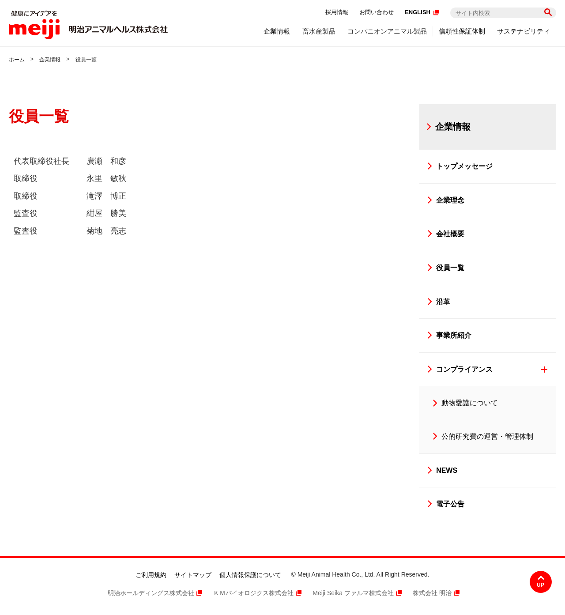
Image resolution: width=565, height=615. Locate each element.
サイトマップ (192, 574)
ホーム (17, 60)
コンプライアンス (464, 369)
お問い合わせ (376, 12)
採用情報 (336, 12)
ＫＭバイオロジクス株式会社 (253, 592)
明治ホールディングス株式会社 (151, 592)
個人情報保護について (250, 574)
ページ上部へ (541, 582)
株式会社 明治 (432, 592)
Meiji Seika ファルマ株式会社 (353, 592)
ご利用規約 (151, 574)
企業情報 (49, 60)
